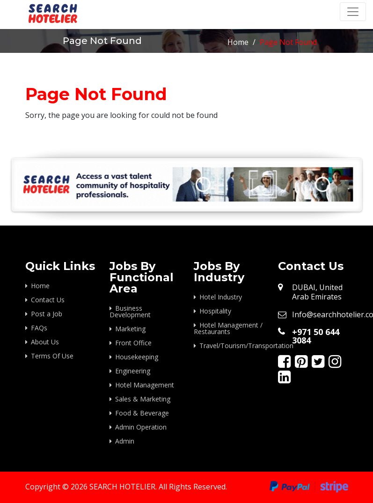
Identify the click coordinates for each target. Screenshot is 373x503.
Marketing (130, 328)
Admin (124, 441)
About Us (45, 341)
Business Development (130, 311)
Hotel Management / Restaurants (228, 328)
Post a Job (46, 313)
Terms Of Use (52, 355)
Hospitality (215, 310)
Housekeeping (136, 356)
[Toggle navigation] (353, 11)
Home (238, 42)
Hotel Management (144, 384)
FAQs (39, 327)
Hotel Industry (220, 296)
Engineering (132, 370)
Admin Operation (141, 427)
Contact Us (48, 299)
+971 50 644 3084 (315, 336)
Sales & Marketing (142, 398)
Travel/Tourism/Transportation (231, 345)
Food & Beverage (142, 412)
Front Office (133, 342)
